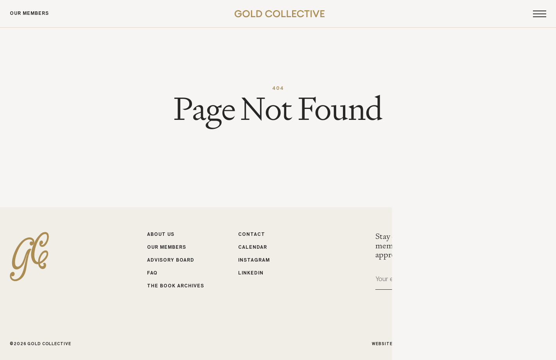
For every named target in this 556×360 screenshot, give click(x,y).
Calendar (252, 247)
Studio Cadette (440, 344)
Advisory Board (171, 260)
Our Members (29, 13)
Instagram (254, 260)
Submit (540, 279)
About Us (160, 234)
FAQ (152, 273)
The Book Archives (175, 285)
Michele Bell (530, 344)
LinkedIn (251, 273)
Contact (251, 234)
